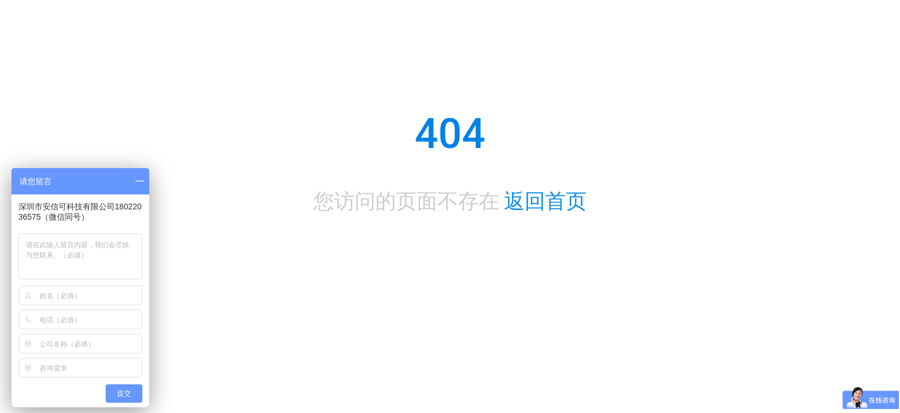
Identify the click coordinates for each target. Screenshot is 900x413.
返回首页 (545, 201)
